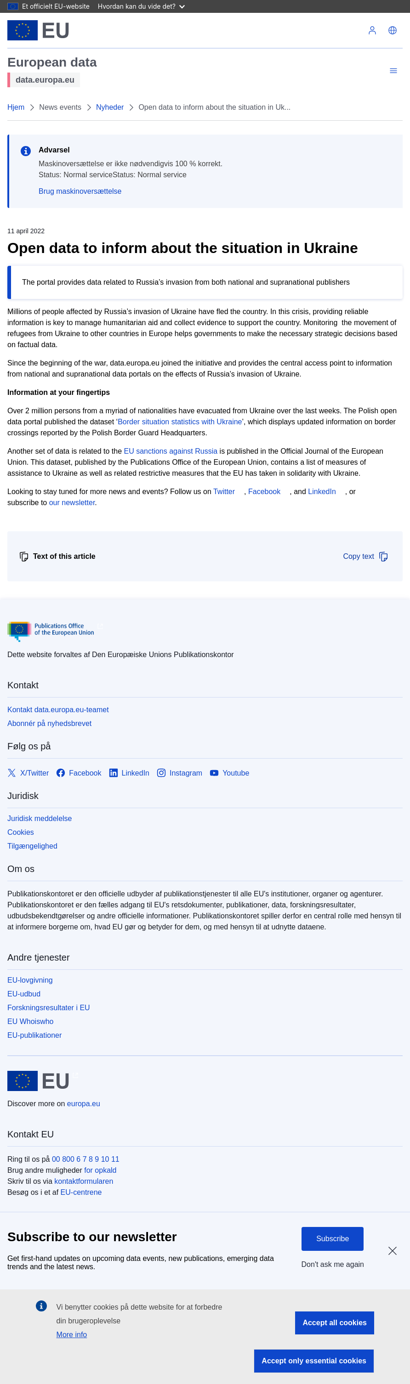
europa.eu (83, 1104)
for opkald (100, 1170)
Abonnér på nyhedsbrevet (49, 723)
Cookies (20, 832)
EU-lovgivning (30, 980)
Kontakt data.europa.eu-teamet (58, 710)
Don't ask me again (333, 1264)
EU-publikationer (34, 1035)
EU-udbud (23, 994)
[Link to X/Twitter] (28, 773)
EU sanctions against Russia (171, 451)
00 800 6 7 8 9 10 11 (86, 1159)
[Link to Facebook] (78, 773)
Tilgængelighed (32, 846)
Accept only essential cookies (314, 1361)
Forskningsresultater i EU (48, 1008)
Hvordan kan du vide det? (141, 6)
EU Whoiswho (30, 1021)
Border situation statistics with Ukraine (180, 422)
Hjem (15, 107)
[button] (392, 30)
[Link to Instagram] (179, 773)
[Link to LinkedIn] (129, 773)
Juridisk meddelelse (39, 818)
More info (72, 1335)
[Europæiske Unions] (38, 30)
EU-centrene (81, 1192)
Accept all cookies (334, 1323)
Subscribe (332, 1239)
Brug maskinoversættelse (80, 191)
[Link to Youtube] (229, 773)
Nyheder (110, 107)
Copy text (366, 556)
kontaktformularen (83, 1181)
